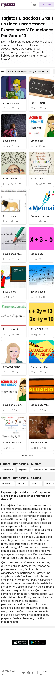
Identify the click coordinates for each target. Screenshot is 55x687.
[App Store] (20, 642)
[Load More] (27, 455)
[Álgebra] (22, 469)
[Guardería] (7, 483)
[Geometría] (7, 469)
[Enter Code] (46, 4)
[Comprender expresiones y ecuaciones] (28, 71)
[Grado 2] (36, 483)
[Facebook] (28, 673)
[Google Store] (37, 642)
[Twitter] (23, 673)
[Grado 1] (22, 483)
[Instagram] (33, 673)
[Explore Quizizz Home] (8, 5)
